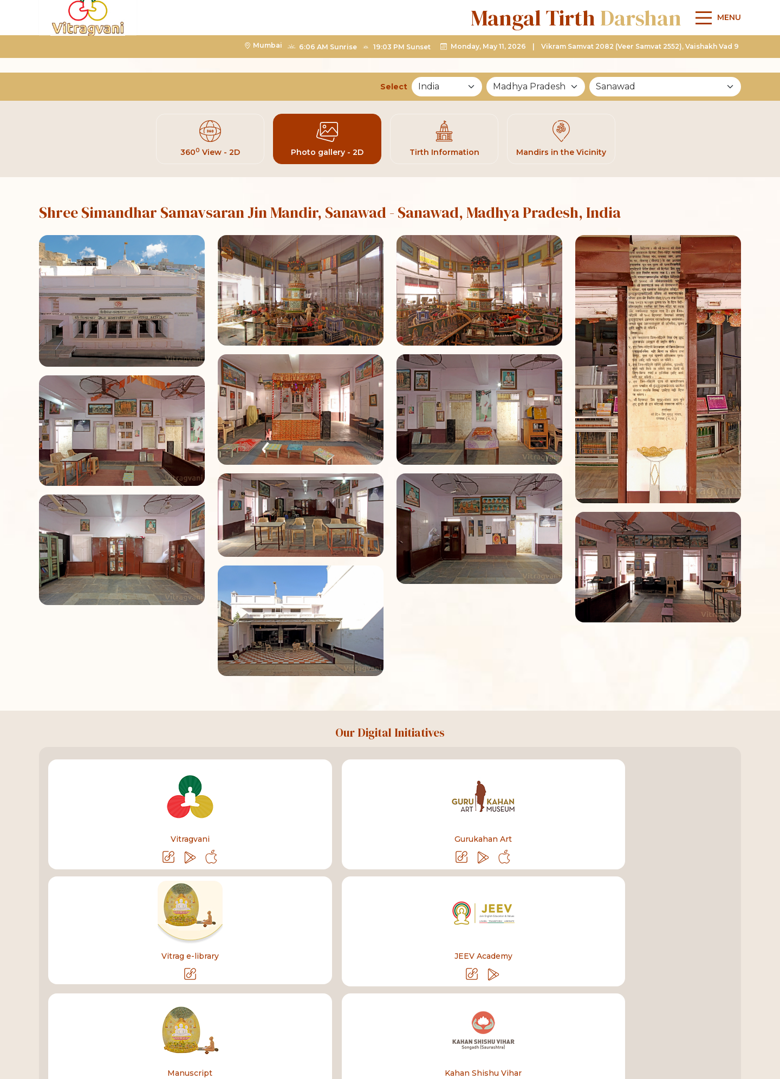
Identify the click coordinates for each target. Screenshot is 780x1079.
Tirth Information (444, 141)
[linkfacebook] (546, 1015)
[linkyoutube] (581, 1015)
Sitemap (711, 918)
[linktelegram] (616, 1015)
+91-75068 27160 (127, 1015)
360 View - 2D (210, 141)
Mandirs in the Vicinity (561, 141)
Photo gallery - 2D (327, 141)
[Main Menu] (715, 46)
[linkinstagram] (650, 1015)
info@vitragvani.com (228, 1015)
